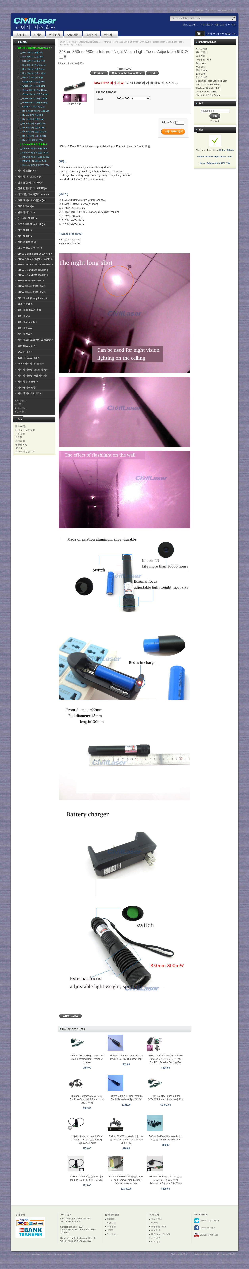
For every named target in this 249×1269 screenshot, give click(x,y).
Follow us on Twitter (206, 1220)
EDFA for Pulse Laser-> (31, 280)
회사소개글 (201, 48)
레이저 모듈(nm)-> (27, 170)
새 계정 (232, 24)
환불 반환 (200, 73)
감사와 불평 (202, 77)
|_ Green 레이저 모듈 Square (33, 94)
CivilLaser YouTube (206, 1235)
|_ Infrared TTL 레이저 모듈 (32, 161)
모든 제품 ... (20, 411)
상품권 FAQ (21, 444)
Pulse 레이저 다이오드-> (31, 363)
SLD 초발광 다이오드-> (30, 248)
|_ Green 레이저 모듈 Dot (32, 81)
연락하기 (109, 34)
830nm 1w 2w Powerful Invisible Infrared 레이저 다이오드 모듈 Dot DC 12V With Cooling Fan (166, 1059)
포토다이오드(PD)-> (28, 357)
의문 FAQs (201, 63)
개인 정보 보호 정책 (25, 430)
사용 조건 (20, 433)
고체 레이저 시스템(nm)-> (31, 200)
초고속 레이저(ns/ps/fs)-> (31, 224)
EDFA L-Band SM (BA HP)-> (33, 270)
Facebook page (204, 1227)
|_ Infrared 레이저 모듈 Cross (33, 152)
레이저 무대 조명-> (28, 381)
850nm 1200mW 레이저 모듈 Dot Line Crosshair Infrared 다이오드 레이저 (87, 1099)
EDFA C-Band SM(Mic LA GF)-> (35, 259)
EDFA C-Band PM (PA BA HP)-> (35, 264)
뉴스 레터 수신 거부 (25, 451)
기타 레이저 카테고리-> (30, 393)
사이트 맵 (20, 441)
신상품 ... (18, 404)
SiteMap (72, 1254)
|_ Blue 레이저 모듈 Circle (32, 127)
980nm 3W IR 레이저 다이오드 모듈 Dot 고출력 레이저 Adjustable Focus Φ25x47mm (165, 1180)
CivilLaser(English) (204, 10)
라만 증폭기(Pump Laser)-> (33, 298)
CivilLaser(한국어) (183, 10)
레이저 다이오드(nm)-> (30, 176)
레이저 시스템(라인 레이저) (32, 375)
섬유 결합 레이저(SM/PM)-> (32, 188)
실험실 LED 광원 (27, 345)
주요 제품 (72, 34)
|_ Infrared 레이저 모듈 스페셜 (34, 157)
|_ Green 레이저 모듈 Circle (33, 98)
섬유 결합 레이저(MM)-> (30, 182)
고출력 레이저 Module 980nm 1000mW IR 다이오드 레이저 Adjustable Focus (86, 1139)
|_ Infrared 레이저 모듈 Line (33, 148)
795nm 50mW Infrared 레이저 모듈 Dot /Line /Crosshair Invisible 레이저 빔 (126, 1139)
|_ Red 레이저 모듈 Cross (32, 61)
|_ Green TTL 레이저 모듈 (32, 106)
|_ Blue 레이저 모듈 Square (33, 131)
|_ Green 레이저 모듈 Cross (33, 90)
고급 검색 (214, 121)
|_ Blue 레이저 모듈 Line (31, 119)
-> (35, 48)
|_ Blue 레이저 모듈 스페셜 (32, 136)
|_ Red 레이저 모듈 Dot (31, 52)
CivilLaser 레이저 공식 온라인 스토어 (49, 1254)
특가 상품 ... (20, 400)
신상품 (38, 34)
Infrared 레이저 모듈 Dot (115, 42)
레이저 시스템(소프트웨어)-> (33, 369)
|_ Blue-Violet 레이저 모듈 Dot (34, 111)
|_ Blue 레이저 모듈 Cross (32, 123)
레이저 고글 (24, 316)
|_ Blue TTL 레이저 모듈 (31, 140)
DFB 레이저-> (25, 230)
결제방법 (200, 56)
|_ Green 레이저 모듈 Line (32, 86)
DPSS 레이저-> (26, 206)
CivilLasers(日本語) (226, 10)
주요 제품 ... (20, 408)
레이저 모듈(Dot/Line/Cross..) (86, 42)
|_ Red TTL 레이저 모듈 (31, 77)
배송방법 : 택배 (203, 59)
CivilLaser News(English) (208, 88)
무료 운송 (200, 66)
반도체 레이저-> (26, 212)
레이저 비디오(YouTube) (208, 95)
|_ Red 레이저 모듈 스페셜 (32, 73)
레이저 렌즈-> (25, 333)
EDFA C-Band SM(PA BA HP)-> (35, 253)
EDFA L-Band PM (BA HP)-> (33, 275)
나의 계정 (91, 34)
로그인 (192, 24)
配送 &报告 (20, 426)
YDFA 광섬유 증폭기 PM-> (32, 292)
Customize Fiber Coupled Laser (211, 81)
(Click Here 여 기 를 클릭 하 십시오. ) (151, 83)
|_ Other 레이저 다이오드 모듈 (34, 165)
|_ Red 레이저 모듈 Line (31, 56)
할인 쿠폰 (20, 448)
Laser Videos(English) (206, 91)
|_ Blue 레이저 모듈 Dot (31, 115)
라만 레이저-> (25, 236)
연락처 (18, 437)
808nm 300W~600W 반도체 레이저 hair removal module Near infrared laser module (126, 1180)
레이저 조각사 (25, 328)
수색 (201, 103)
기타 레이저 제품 (27, 387)
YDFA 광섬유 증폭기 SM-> (32, 286)
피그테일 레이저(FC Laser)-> (33, 194)
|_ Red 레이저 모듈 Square (32, 65)
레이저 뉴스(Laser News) (208, 84)
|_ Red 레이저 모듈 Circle (32, 69)
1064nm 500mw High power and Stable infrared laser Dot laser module (87, 1059)
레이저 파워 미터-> (28, 322)
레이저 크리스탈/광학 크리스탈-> (35, 339)
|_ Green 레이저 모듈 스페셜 (33, 102)
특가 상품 (54, 34)
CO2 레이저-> (25, 351)
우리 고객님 (202, 52)
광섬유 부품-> (25, 304)
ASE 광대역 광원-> (28, 242)
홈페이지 (21, 34)
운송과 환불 (202, 70)
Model (100, 99)
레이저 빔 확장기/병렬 (29, 310)
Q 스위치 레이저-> (27, 218)
